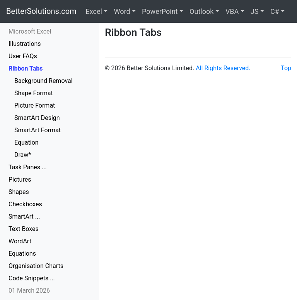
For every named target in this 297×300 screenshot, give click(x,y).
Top (286, 68)
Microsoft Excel (30, 31)
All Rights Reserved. (223, 68)
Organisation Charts (36, 266)
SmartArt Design (37, 117)
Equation (26, 142)
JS (255, 11)
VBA (232, 11)
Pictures (20, 179)
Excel (94, 11)
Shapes (19, 192)
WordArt (20, 241)
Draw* (22, 154)
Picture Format (34, 105)
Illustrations (25, 43)
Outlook (201, 11)
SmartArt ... (24, 216)
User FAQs (23, 56)
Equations (22, 253)
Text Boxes (24, 229)
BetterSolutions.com (41, 11)
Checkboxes (25, 204)
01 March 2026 (29, 290)
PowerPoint (160, 11)
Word (122, 11)
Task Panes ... (28, 167)
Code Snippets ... (32, 278)
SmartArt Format (37, 130)
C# (274, 11)
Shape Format (33, 93)
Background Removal (43, 80)
